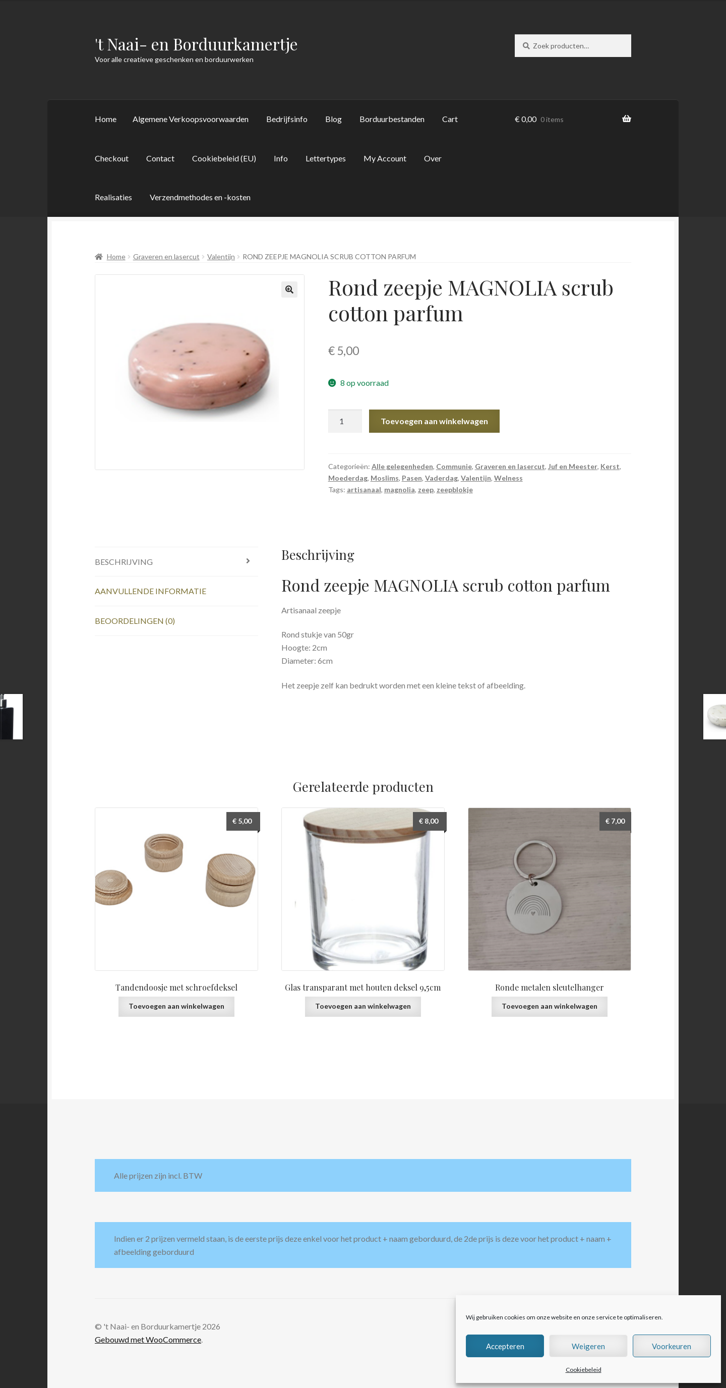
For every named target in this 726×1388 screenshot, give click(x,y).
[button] (289, 289)
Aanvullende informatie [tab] (150, 591)
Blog (333, 119)
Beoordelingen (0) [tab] (135, 620)
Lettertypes (326, 158)
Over (433, 158)
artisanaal (364, 489)
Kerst (610, 466)
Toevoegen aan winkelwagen (434, 421)
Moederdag (348, 478)
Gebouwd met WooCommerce (148, 1339)
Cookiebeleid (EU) (224, 158)
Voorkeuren (671, 1346)
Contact (160, 158)
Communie (454, 466)
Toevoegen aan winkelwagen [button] (176, 1006)
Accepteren (505, 1346)
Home (105, 119)
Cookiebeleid (583, 1369)
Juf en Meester (572, 466)
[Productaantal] (345, 421)
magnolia (399, 489)
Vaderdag (441, 478)
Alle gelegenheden (402, 466)
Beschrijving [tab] (124, 561)
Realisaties (113, 197)
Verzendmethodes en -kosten (200, 197)
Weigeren (588, 1346)
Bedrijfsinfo (287, 119)
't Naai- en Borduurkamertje (196, 43)
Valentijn (221, 256)
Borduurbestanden (392, 119)
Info (281, 158)
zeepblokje (455, 489)
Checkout (112, 158)
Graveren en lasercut (166, 256)
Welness (508, 478)
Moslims (385, 478)
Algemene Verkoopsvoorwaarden (191, 119)
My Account (385, 158)
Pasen (412, 478)
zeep (426, 489)
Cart (450, 119)
